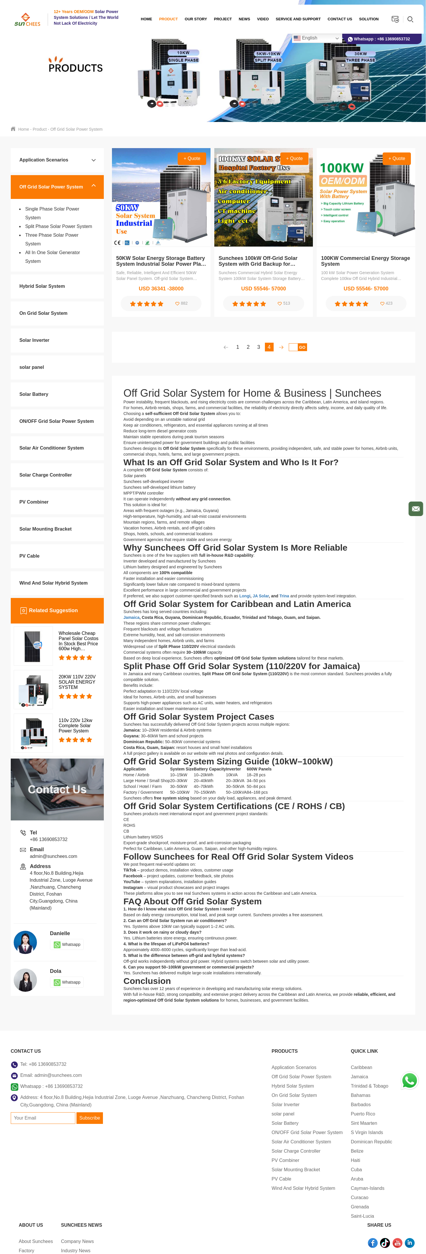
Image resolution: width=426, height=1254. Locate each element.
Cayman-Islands (234, 1188)
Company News (325, 1067)
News (242, 19)
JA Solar (261, 596)
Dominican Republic (238, 1141)
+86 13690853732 (393, 39)
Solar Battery (34, 394)
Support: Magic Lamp (290, 1243)
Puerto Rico (229, 1113)
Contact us (338, 19)
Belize (223, 1151)
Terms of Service (239, 1243)
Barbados (227, 1104)
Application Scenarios (43, 159)
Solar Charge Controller (45, 475)
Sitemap (162, 1243)
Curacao (226, 1197)
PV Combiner (34, 502)
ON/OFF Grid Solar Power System (56, 421)
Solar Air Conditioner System (51, 447)
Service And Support (296, 19)
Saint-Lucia (228, 1216)
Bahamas (227, 1095)
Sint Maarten (230, 1123)
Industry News (323, 1076)
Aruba (223, 1178)
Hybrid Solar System (42, 286)
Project (221, 19)
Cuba (222, 1169)
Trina (284, 596)
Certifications (280, 1086)
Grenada (226, 1206)
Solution (367, 19)
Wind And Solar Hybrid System (53, 583)
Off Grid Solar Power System (76, 129)
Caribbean (228, 1067)
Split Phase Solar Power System (58, 226)
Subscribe (89, 1125)
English (303, 38)
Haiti (222, 1160)
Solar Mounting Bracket (45, 529)
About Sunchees (284, 1067)
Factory (274, 1076)
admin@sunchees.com (53, 856)
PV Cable (29, 556)
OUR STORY (194, 19)
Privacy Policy (196, 1243)
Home (144, 19)
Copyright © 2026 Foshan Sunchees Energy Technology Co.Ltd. (77, 1243)
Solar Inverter (34, 340)
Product (166, 19)
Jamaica (132, 617)
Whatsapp (67, 944)
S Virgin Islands (233, 1132)
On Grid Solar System (43, 313)
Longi (244, 596)
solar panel (31, 367)
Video (261, 19)
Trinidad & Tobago (236, 1086)
